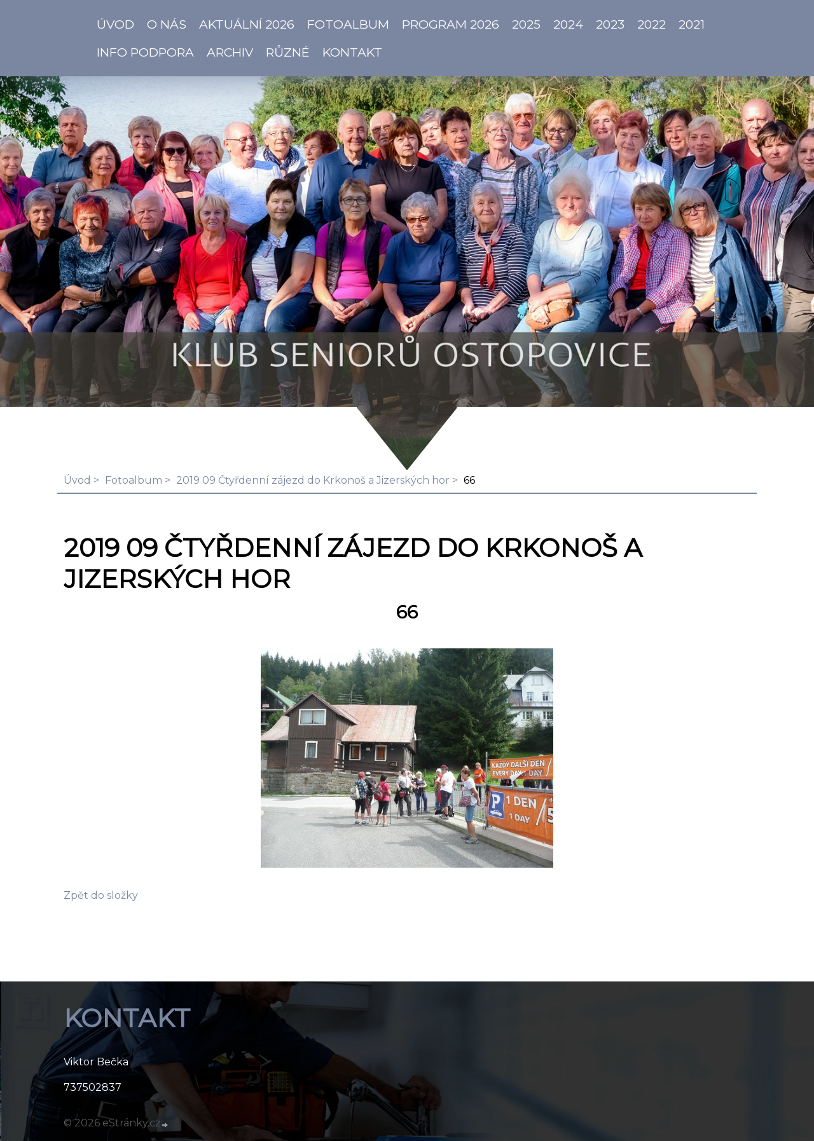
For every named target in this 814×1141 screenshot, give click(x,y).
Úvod (77, 480)
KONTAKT (352, 52)
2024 (568, 24)
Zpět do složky (101, 895)
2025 (526, 24)
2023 (610, 24)
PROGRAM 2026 (450, 24)
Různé (288, 52)
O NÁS (166, 24)
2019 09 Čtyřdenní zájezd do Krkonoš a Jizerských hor (313, 480)
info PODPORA (145, 52)
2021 (692, 24)
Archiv (230, 52)
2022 (651, 24)
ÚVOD (115, 24)
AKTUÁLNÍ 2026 (246, 24)
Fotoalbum (348, 24)
